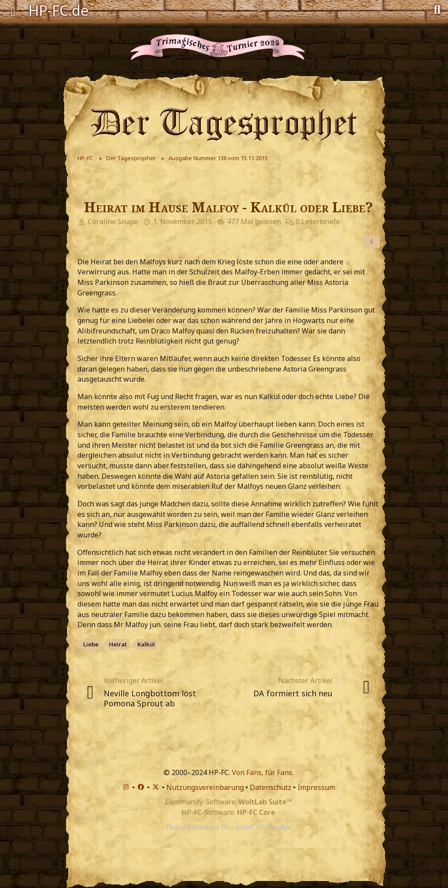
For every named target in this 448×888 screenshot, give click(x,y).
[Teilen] (372, 242)
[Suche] (437, 9)
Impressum (316, 787)
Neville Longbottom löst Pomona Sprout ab (150, 698)
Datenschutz (270, 787)
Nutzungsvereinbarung (205, 787)
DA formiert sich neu (292, 693)
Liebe (90, 644)
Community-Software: (228, 802)
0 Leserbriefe (318, 221)
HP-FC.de (58, 10)
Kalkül (146, 644)
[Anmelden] (259, 7)
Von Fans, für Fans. (263, 772)
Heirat (118, 644)
